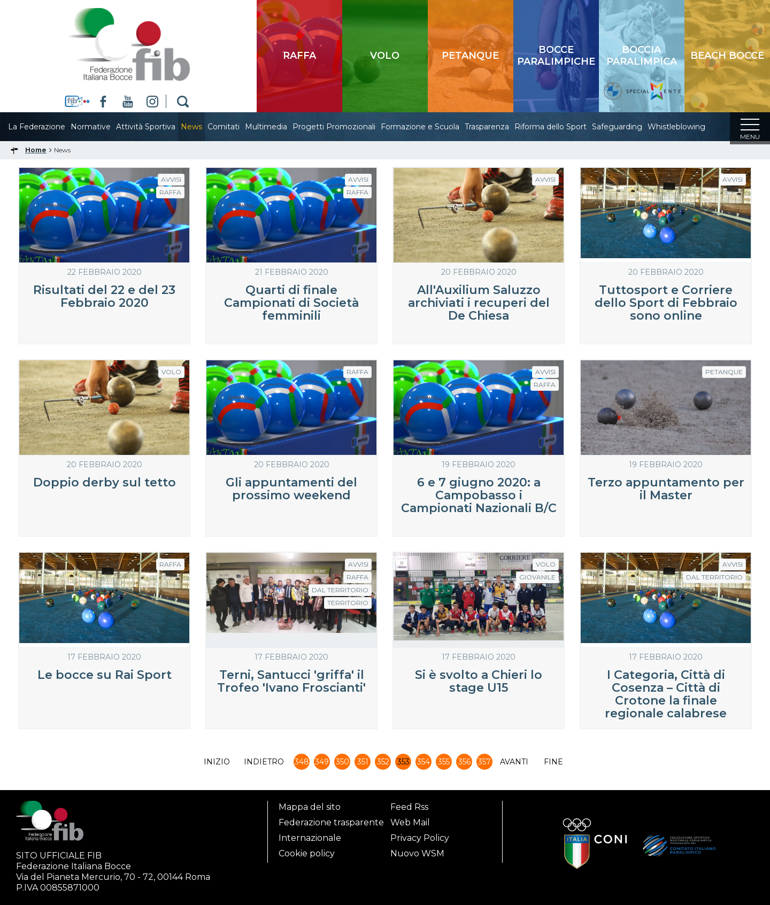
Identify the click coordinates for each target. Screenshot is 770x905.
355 (444, 765)
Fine (553, 765)
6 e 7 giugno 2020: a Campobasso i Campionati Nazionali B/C (479, 498)
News (202, 127)
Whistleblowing (687, 127)
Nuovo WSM (417, 853)
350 (342, 765)
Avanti (514, 765)
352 (383, 765)
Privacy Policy (419, 838)
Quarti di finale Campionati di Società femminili (291, 306)
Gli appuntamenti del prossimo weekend (291, 492)
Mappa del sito (310, 807)
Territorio (347, 606)
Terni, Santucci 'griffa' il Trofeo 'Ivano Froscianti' (291, 684)
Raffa (170, 195)
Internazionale (310, 838)
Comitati (234, 127)
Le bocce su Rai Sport (104, 678)
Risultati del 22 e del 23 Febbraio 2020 (104, 299)
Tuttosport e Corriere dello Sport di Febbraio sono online (666, 306)
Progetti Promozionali (344, 127)
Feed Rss (409, 807)
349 (322, 765)
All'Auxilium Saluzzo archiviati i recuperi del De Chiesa (479, 306)
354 (423, 765)
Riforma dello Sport (561, 127)
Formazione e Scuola (430, 127)
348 (302, 765)
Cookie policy (307, 853)
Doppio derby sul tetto (104, 485)
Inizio (217, 765)
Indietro (264, 765)
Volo (171, 375)
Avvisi (171, 183)
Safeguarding (628, 127)
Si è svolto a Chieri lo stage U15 (478, 684)
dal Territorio (340, 593)
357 (484, 765)
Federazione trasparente (331, 822)
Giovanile (537, 580)
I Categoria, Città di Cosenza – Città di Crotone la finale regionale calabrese (666, 697)
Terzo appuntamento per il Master (666, 492)
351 (362, 765)
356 (464, 765)
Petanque (724, 375)
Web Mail (410, 822)
